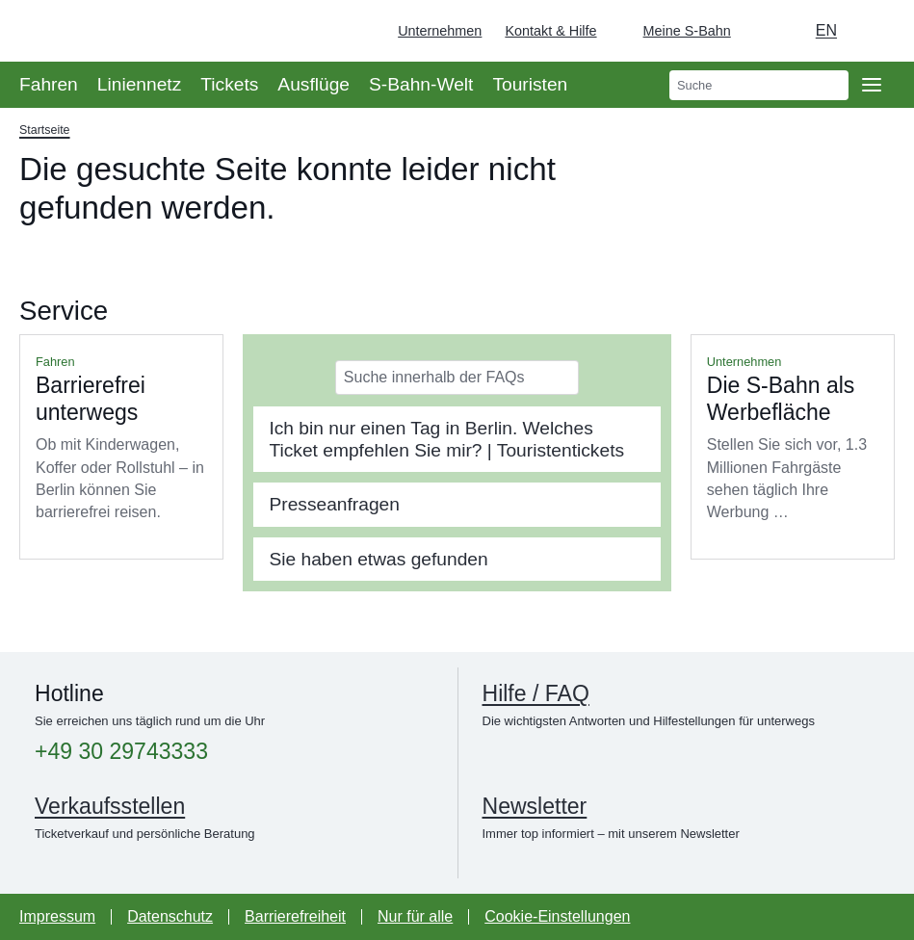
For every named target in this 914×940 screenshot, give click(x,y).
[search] (759, 85)
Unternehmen (440, 31)
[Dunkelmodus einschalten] (763, 30)
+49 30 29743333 (121, 752)
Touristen (529, 84)
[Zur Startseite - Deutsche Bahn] (872, 30)
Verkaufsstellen (110, 806)
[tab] (456, 439)
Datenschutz (170, 916)
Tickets (229, 84)
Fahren (48, 84)
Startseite (44, 130)
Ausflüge (313, 84)
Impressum (57, 916)
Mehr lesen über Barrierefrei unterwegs (121, 447)
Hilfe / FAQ (536, 693)
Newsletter (535, 806)
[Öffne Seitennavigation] (872, 85)
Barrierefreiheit (295, 916)
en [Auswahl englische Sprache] (826, 30)
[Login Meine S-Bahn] (675, 30)
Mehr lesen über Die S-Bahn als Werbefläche (793, 447)
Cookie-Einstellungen (557, 916)
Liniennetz (139, 84)
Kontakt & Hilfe (550, 31)
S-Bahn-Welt (421, 84)
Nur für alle (415, 916)
